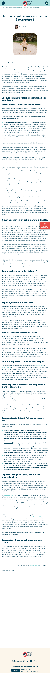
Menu (3, 3)
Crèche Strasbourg (18, 668)
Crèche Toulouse (26, 665)
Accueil (27, 3)
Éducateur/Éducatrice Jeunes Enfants (20, 671)
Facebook (34, 646)
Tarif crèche (29, 664)
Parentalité (20, 7)
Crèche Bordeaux (18, 665)
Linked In (27, 646)
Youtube (31, 647)
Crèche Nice (32, 668)
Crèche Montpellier (34, 665)
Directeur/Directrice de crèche (35, 671)
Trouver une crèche (12, 664)
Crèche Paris (35, 664)
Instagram (24, 646)
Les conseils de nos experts (11, 7)
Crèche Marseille (39, 668)
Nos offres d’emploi (16, 670)
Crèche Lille (41, 664)
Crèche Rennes (26, 668)
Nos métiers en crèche (26, 670)
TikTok (36, 646)
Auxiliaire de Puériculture (37, 670)
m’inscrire (15, 655)
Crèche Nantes (10, 668)
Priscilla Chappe (25, 27)
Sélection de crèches (46, 3)
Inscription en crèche (21, 664)
